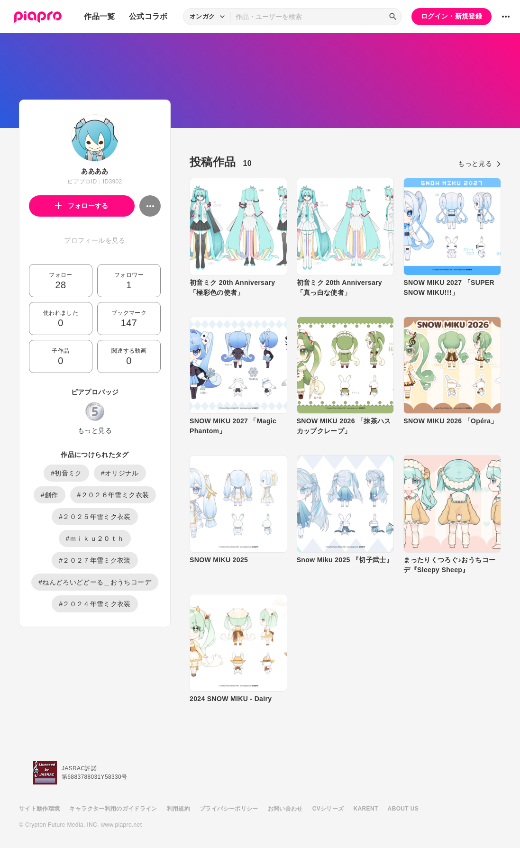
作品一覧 (99, 16)
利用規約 (178, 808)
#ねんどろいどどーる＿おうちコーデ (94, 582)
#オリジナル (120, 473)
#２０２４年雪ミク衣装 (95, 604)
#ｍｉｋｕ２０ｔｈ (95, 538)
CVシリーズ (328, 808)
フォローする (82, 206)
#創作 (49, 495)
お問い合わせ (285, 808)
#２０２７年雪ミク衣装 (95, 560)
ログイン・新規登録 (451, 16)
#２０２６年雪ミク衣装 (113, 495)
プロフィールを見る (94, 240)
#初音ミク (66, 473)
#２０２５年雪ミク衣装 (95, 516)
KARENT (366, 808)
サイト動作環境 (39, 808)
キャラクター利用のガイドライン (113, 808)
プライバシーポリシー (229, 808)
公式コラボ (148, 16)
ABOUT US (403, 808)
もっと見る (95, 430)
